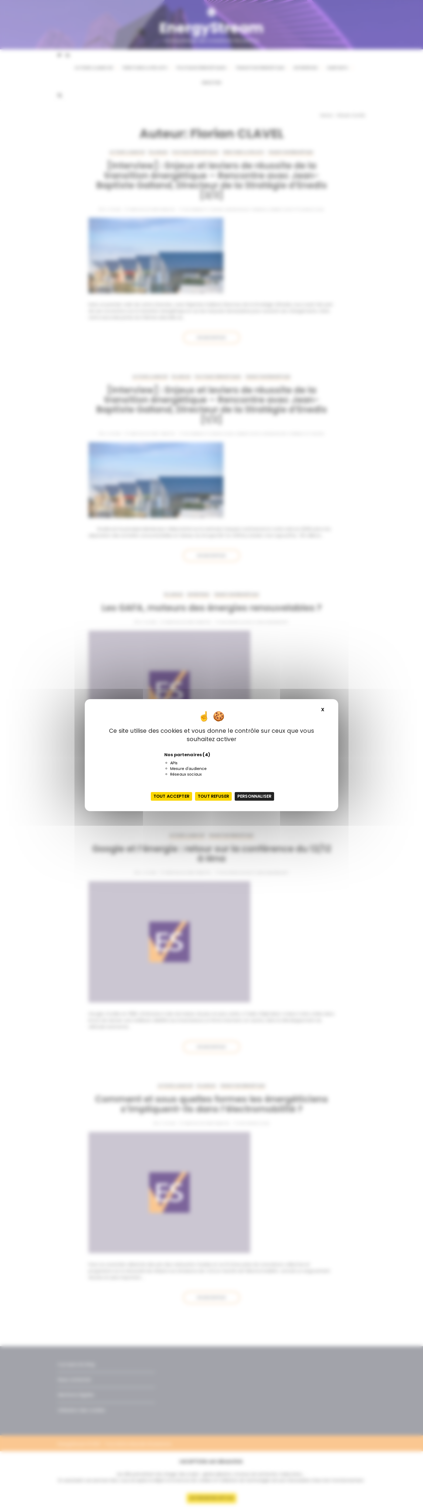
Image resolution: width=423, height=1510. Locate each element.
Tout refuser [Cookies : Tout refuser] (213, 796)
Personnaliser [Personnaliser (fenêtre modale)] (254, 796)
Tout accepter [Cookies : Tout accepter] (171, 796)
